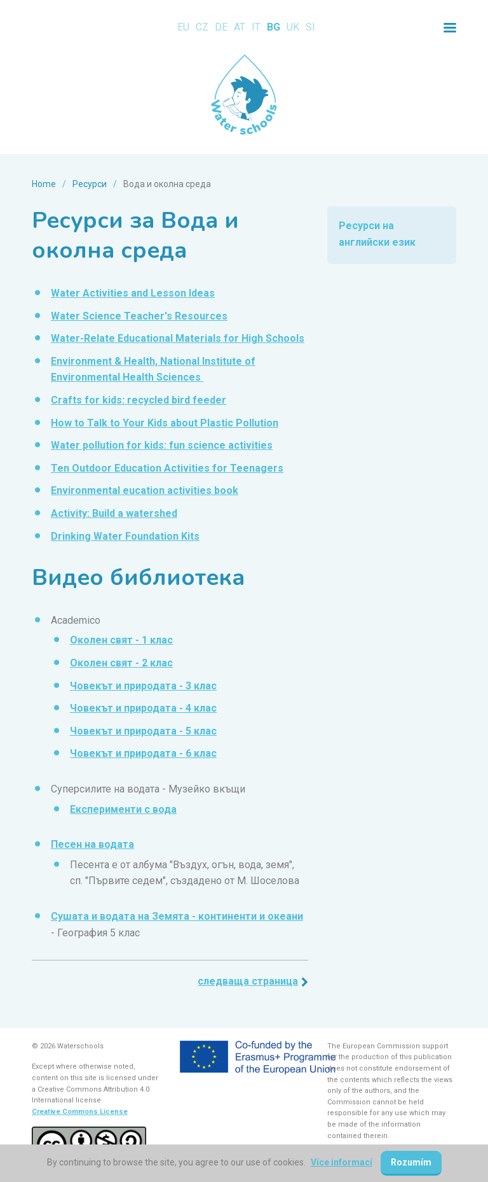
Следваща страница (248, 981)
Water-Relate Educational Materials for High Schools (177, 338)
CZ (202, 27)
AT (239, 27)
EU (183, 27)
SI (310, 27)
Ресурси (89, 184)
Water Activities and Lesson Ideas (133, 293)
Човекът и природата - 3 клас (143, 686)
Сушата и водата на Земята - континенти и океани (177, 916)
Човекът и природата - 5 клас (143, 731)
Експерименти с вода (123, 809)
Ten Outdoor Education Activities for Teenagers (167, 468)
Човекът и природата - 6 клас (143, 753)
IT (256, 27)
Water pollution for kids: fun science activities (162, 445)
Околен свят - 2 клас (121, 663)
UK (293, 27)
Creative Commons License (80, 1112)
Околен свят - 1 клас (121, 640)
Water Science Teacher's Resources (139, 316)
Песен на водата (92, 844)
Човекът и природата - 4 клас (143, 708)
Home (44, 184)
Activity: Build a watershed (114, 513)
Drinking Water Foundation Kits (125, 536)
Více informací (341, 1162)
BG (273, 27)
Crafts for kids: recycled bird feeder (138, 400)
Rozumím (411, 1162)
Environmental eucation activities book (144, 490)
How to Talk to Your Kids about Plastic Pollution (164, 423)
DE (221, 27)
